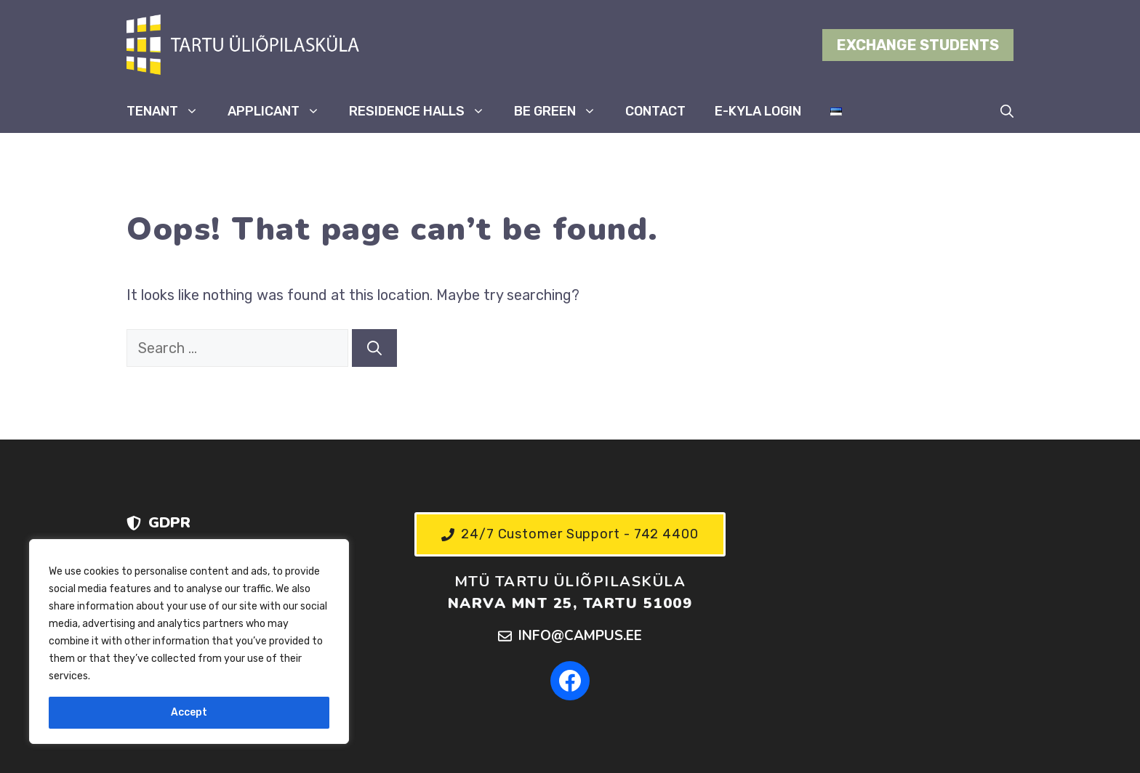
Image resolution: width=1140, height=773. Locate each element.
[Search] (374, 348)
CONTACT (655, 111)
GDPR (169, 523)
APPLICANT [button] (281, 111)
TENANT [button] (170, 111)
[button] (1007, 111)
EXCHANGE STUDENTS (918, 45)
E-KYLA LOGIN (758, 111)
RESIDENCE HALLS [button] (424, 111)
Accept (189, 712)
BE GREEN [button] (562, 111)
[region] (189, 641)
